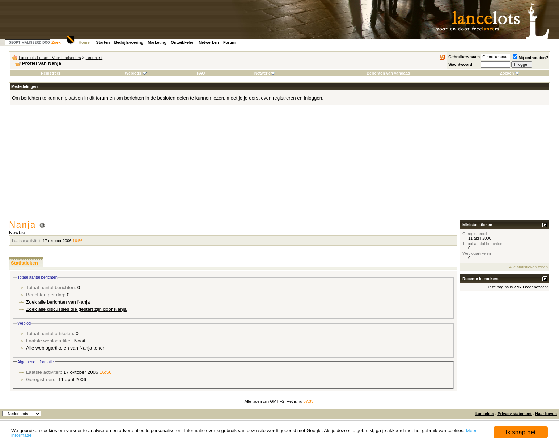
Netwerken (209, 42)
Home (84, 42)
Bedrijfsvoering (129, 42)
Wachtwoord (460, 64)
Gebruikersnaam (464, 57)
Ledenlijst (94, 57)
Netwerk (264, 73)
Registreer (50, 73)
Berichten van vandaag (388, 73)
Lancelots (484, 413)
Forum (229, 42)
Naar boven (546, 413)
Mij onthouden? (530, 57)
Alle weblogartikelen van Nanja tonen (65, 348)
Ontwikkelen (182, 42)
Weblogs (136, 73)
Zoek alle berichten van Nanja (58, 302)
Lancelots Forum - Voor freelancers (50, 57)
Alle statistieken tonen (528, 267)
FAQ (201, 73)
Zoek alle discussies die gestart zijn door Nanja (76, 309)
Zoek (56, 42)
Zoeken (509, 73)
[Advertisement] (280, 165)
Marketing (157, 42)
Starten (103, 42)
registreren (284, 98)
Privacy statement (514, 413)
